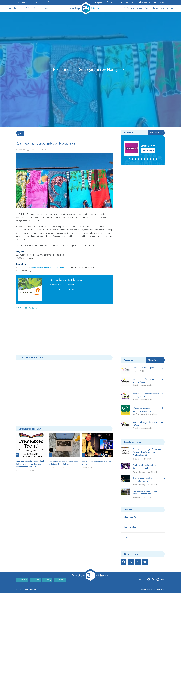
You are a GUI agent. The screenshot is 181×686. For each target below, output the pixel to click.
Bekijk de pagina (148, 151)
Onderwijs (44, 8)
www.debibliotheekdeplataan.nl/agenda (50, 267)
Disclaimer (60, 583)
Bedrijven (169, 8)
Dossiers (159, 2)
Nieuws (16, 8)
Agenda (99, 2)
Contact (35, 583)
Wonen (140, 8)
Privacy (47, 583)
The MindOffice (158, 593)
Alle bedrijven (155, 132)
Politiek (28, 8)
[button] (129, 159)
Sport (36, 8)
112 (23, 8)
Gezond (148, 8)
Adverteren (145, 2)
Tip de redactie (128, 2)
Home (9, 8)
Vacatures (112, 2)
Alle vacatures (154, 360)
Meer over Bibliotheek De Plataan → (66, 290)
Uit (124, 8)
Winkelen (131, 8)
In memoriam (158, 8)
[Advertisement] (64, 333)
